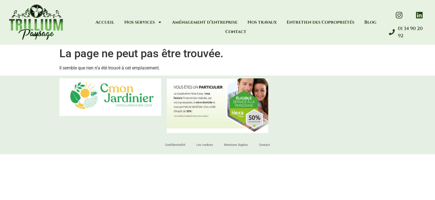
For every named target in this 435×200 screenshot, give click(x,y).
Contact (235, 32)
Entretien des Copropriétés (320, 22)
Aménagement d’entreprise (204, 22)
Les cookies (204, 145)
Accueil (104, 22)
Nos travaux (262, 22)
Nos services (143, 22)
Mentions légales (236, 145)
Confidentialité (175, 145)
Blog (370, 22)
